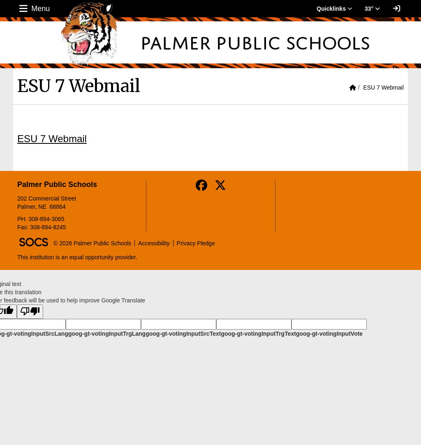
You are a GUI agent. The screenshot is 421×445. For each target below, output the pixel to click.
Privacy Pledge (196, 243)
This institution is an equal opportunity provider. (77, 257)
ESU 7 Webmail (383, 87)
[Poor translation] (30, 311)
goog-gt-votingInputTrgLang (107, 333)
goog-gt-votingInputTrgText (258, 333)
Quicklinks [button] (334, 8)
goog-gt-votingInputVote (329, 333)
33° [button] (372, 8)
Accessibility (153, 243)
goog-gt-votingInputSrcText (183, 333)
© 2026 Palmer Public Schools (92, 243)
